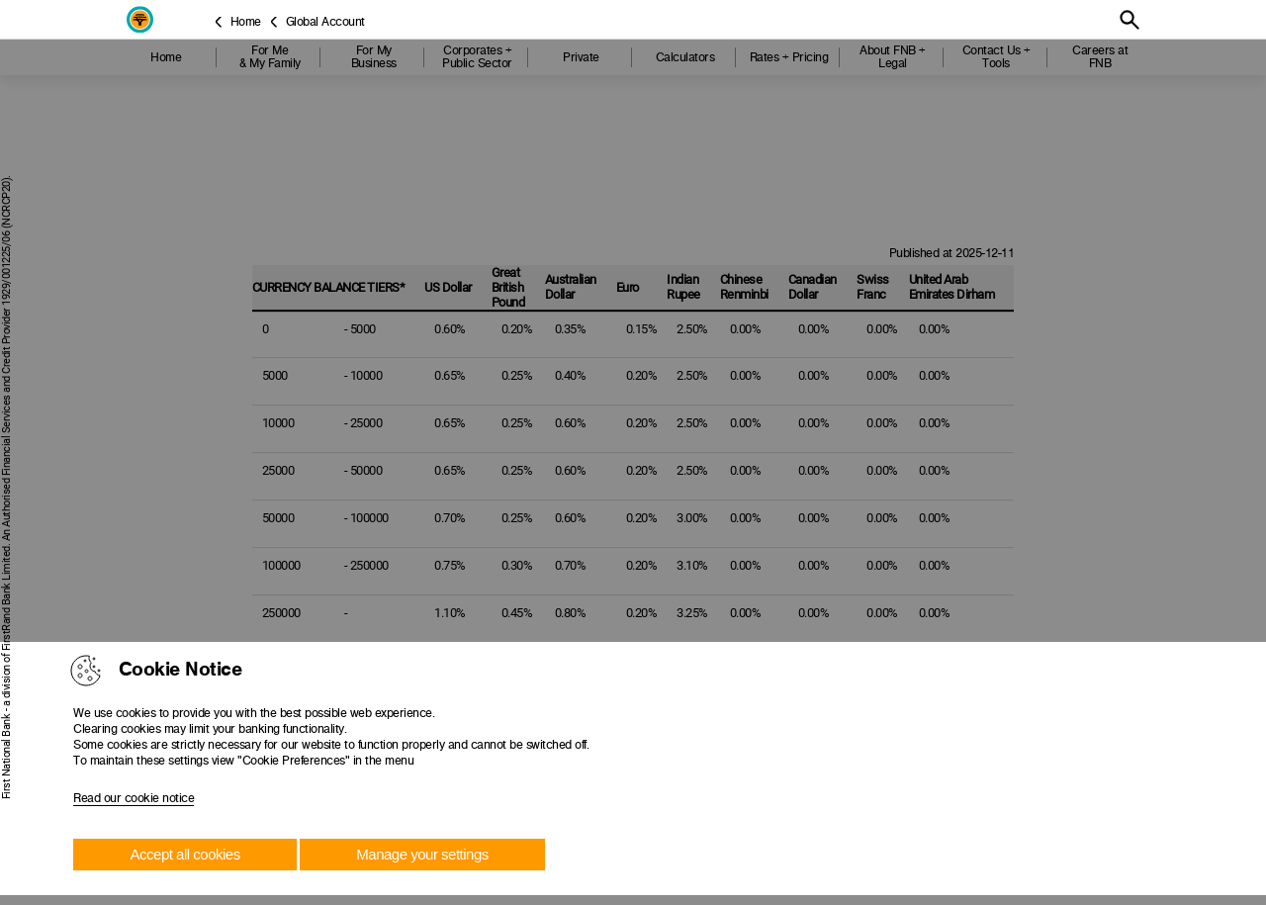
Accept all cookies (185, 854)
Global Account (325, 21)
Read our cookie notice (133, 798)
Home (245, 21)
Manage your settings (422, 854)
